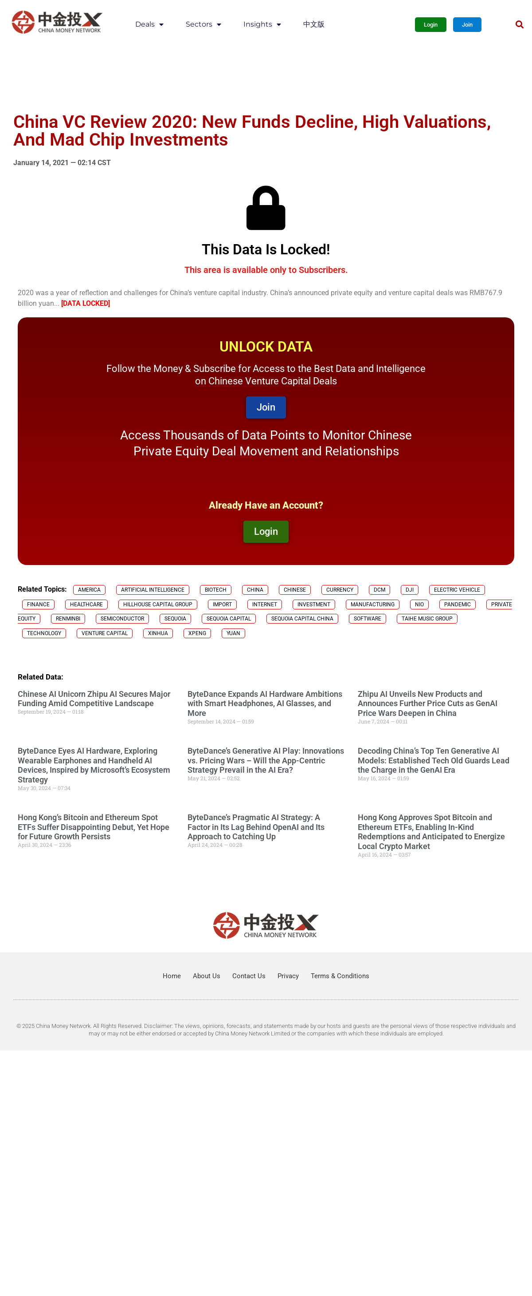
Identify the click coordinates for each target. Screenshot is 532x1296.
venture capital (105, 633)
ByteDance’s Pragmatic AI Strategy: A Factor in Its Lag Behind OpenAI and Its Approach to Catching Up (256, 827)
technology (44, 633)
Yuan (233, 633)
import (222, 604)
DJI (410, 590)
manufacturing (373, 604)
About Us (206, 976)
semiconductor (122, 619)
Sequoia (175, 619)
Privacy (288, 976)
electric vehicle (457, 590)
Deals (149, 24)
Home (172, 976)
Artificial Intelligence (152, 590)
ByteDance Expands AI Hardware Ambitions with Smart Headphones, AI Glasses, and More (265, 703)
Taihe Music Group (427, 619)
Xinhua (158, 633)
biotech (216, 590)
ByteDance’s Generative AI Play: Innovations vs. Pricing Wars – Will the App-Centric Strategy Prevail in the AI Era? (266, 760)
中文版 (314, 24)
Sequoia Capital (229, 619)
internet (264, 604)
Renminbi (68, 619)
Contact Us (249, 976)
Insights (262, 24)
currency (339, 590)
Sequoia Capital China (302, 619)
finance (38, 604)
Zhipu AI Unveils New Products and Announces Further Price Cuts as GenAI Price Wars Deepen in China (427, 703)
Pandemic (457, 604)
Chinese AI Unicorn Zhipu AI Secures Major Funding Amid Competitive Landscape (94, 698)
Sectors (203, 24)
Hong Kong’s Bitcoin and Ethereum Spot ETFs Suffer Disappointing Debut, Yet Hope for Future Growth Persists (93, 827)
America (89, 590)
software (367, 619)
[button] (519, 24)
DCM (379, 590)
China (255, 590)
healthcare (86, 604)
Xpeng (197, 633)
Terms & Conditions (340, 976)
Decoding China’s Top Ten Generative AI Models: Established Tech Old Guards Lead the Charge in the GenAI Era (433, 760)
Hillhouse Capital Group (157, 604)
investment (313, 604)
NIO (419, 604)
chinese (295, 590)
